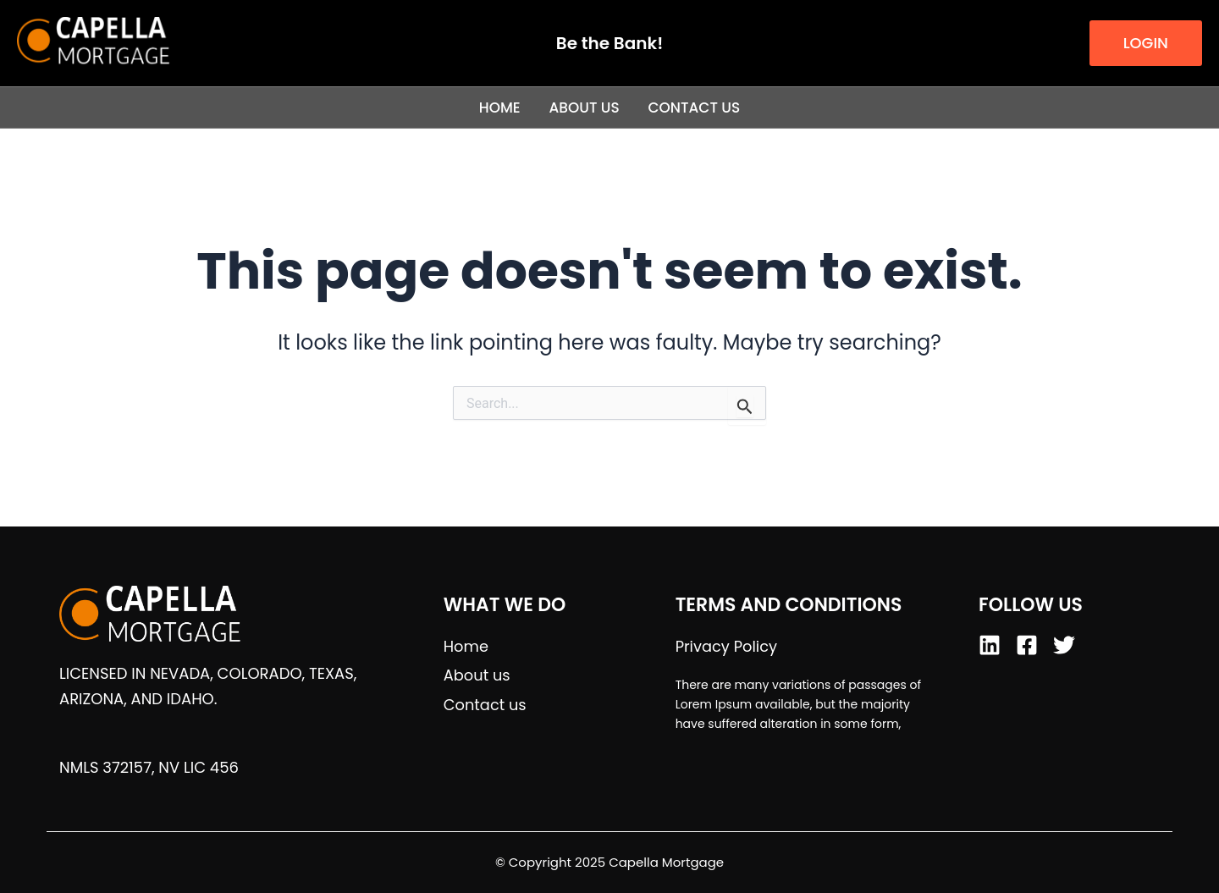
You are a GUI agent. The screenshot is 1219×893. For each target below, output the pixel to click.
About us (584, 107)
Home (499, 107)
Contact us (694, 107)
